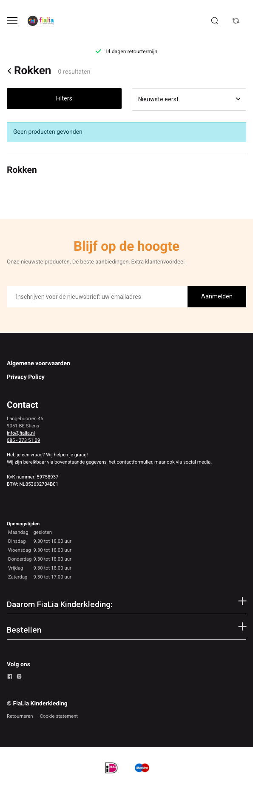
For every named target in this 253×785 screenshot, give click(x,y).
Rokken (29, 71)
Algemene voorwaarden (38, 363)
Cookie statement (59, 716)
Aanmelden (217, 296)
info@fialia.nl (21, 433)
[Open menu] (12, 20)
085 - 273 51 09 (23, 440)
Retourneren (20, 716)
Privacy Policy (26, 377)
